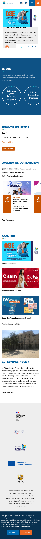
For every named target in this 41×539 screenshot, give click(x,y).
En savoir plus (8, 393)
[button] (18, 46)
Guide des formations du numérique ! (16, 318)
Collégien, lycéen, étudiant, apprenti (11, 95)
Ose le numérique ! (9, 263)
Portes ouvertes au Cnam (12, 291)
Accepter (26, 532)
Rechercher (8, 148)
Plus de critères (7, 142)
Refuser (12, 532)
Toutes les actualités (11, 324)
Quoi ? (4, 133)
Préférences (25, 526)
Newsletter (21, 3)
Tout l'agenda (8, 220)
